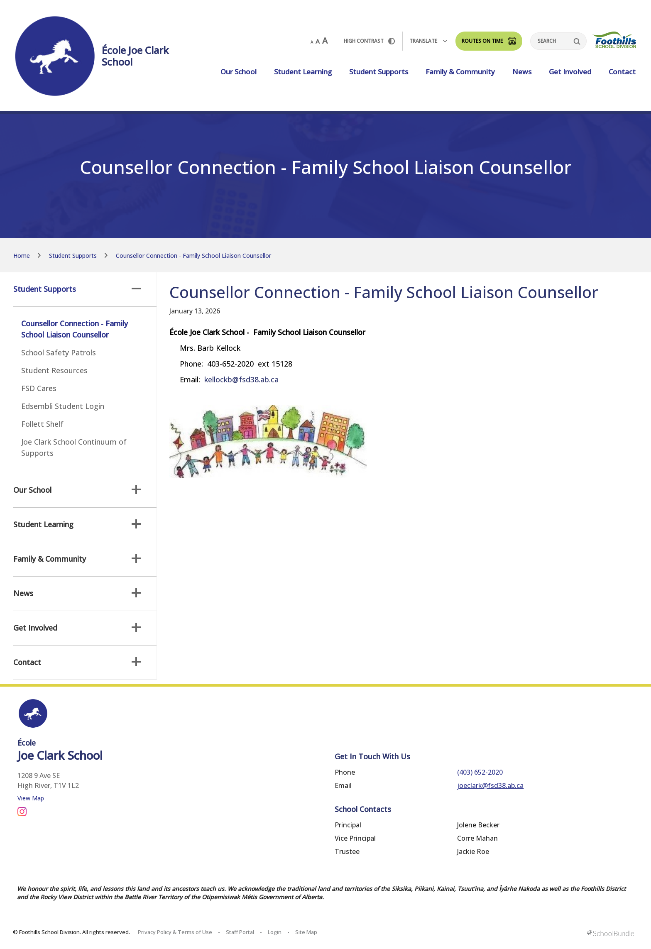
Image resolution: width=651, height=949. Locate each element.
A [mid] (318, 41)
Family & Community (460, 71)
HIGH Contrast (369, 40)
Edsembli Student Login (62, 406)
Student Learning (303, 71)
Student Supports (378, 71)
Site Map (306, 932)
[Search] (558, 41)
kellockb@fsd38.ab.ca (241, 379)
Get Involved (570, 71)
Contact (622, 71)
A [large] (325, 41)
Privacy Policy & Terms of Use (175, 932)
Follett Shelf (42, 424)
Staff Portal (240, 932)
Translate (428, 40)
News (521, 71)
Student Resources (54, 370)
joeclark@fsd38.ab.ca (490, 785)
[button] (136, 288)
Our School (238, 71)
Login (274, 932)
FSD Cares (38, 388)
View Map (30, 798)
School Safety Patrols (58, 352)
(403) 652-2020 (480, 772)
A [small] (312, 42)
